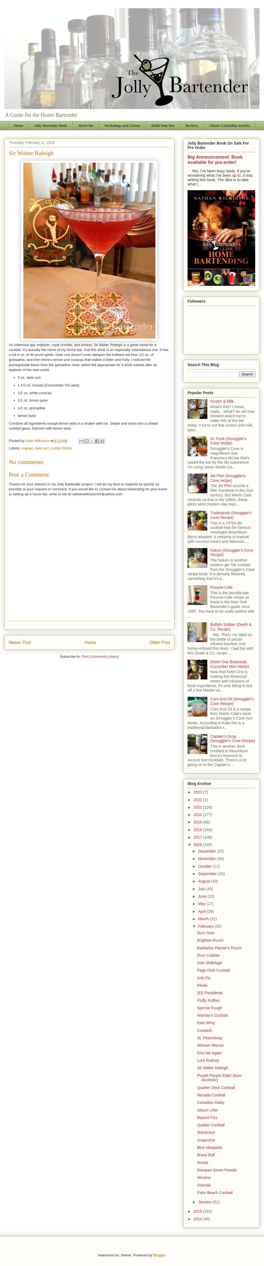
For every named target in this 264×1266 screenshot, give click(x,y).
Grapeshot (206, 1140)
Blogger (159, 1255)
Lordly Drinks (61, 448)
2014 (198, 1219)
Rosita (202, 1162)
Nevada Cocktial (211, 1095)
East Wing (206, 1023)
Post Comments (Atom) (100, 656)
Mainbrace (206, 1132)
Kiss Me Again (209, 1053)
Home (18, 125)
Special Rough (209, 1008)
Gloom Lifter (207, 1110)
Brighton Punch (210, 940)
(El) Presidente (210, 993)
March (204, 919)
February (206, 926)
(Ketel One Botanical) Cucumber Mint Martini (229, 664)
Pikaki (202, 985)
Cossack (204, 1030)
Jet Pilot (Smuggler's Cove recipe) (228, 478)
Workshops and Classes (123, 125)
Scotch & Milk (222, 401)
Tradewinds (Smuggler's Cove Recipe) (231, 515)
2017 (198, 837)
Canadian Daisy (210, 1102)
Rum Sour (206, 933)
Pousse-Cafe (221, 587)
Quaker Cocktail (211, 1125)
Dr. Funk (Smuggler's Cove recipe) (228, 441)
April (202, 911)
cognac (27, 448)
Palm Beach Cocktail (215, 1192)
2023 (198, 792)
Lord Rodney (208, 1060)
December (207, 851)
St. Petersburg (209, 1038)
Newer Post (20, 642)
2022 (198, 800)
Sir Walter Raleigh (212, 1068)
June (202, 896)
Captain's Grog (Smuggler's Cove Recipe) (232, 738)
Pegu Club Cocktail (213, 970)
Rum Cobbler (208, 955)
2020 (198, 814)
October (205, 866)
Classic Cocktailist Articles (229, 125)
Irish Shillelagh (209, 963)
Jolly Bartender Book (50, 125)
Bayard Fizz (207, 1117)
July (202, 889)
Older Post (160, 642)
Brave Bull (206, 1155)
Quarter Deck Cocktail (216, 1087)
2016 (198, 844)
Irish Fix (204, 978)
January (205, 1202)
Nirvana (203, 1177)
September (208, 874)
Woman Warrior (210, 1045)
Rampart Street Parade (217, 1170)
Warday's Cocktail (212, 1015)
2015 (198, 1211)
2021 (198, 807)
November (207, 858)
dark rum (42, 448)
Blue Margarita (209, 1147)
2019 (198, 822)
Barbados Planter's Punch (219, 948)
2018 (198, 830)
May (202, 904)
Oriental (204, 1185)
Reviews (192, 125)
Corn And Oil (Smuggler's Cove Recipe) (232, 701)
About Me (86, 125)
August (204, 881)
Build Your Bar (163, 125)
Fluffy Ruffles (208, 1000)
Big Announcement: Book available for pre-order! (215, 159)
